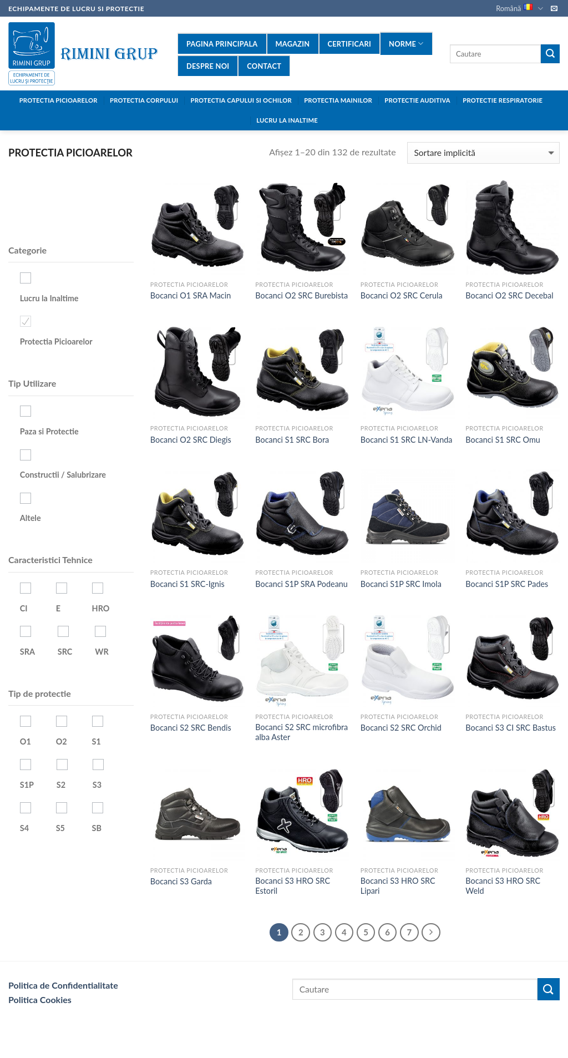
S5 (60, 828)
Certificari (350, 43)
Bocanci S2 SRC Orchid (401, 727)
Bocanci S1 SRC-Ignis (187, 584)
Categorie (27, 250)
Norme (406, 43)
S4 (24, 828)
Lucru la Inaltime (49, 298)
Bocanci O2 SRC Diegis (190, 439)
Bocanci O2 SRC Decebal (509, 295)
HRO (101, 608)
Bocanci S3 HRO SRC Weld (502, 886)
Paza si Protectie (49, 431)
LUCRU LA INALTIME (287, 120)
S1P (27, 784)
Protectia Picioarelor (58, 100)
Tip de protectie (39, 693)
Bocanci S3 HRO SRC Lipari (398, 886)
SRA (27, 651)
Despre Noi (207, 66)
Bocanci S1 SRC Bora (292, 439)
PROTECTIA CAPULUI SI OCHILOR (241, 100)
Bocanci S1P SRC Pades (506, 584)
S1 (96, 741)
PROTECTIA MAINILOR (338, 100)
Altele (30, 518)
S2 (61, 784)
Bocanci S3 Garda (181, 881)
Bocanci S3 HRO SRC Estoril (292, 886)
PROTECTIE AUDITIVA (417, 100)
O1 (25, 741)
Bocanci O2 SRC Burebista (301, 295)
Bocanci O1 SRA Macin (190, 295)
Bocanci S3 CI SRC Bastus (510, 727)
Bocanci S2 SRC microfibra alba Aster (301, 732)
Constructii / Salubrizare (63, 474)
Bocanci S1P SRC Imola (401, 584)
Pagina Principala (222, 43)
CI (24, 608)
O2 (61, 741)
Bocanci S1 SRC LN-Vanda (407, 439)
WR (101, 651)
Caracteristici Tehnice (50, 559)
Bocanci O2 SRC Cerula (402, 295)
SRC (65, 651)
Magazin (293, 43)
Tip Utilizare (32, 383)
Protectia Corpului (144, 100)
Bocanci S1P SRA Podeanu (301, 584)
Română (519, 8)
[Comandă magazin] (483, 153)
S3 (97, 784)
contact (264, 66)
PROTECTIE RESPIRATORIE (502, 100)
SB (97, 828)
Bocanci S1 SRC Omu (502, 439)
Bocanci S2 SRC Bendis (190, 727)
